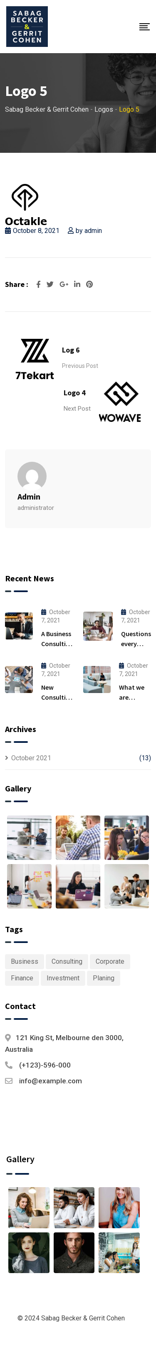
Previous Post (80, 365)
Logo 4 (75, 392)
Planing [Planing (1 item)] (103, 978)
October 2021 (31, 758)
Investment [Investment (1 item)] (63, 978)
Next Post (77, 408)
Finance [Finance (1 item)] (22, 978)
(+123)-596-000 (45, 1065)
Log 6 (71, 350)
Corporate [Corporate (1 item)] (110, 961)
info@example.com (50, 1081)
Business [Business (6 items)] (24, 961)
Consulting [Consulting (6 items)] (67, 961)
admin (93, 231)
